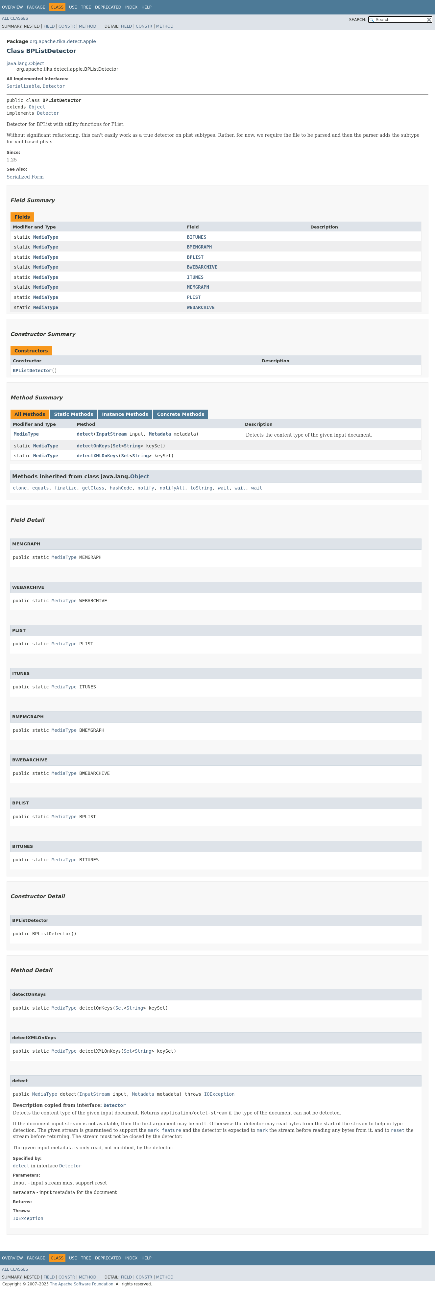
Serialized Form (25, 176)
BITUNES (196, 237)
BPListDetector (32, 370)
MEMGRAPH (198, 287)
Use (73, 7)
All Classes (15, 18)
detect (85, 434)
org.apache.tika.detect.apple (63, 41)
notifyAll (172, 487)
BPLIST (195, 257)
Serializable (23, 86)
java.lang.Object (25, 63)
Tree (86, 7)
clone (20, 487)
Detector (54, 86)
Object (37, 106)
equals (40, 487)
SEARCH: (358, 19)
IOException (219, 1094)
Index (131, 7)
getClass (93, 487)
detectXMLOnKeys (97, 455)
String (132, 445)
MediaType (45, 237)
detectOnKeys (93, 445)
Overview (12, 7)
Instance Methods (125, 414)
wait (223, 487)
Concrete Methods (181, 414)
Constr (67, 26)
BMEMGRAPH (199, 247)
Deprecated (108, 7)
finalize (65, 487)
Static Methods (73, 414)
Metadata (160, 434)
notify (145, 487)
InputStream (111, 434)
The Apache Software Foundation (81, 1284)
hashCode (121, 487)
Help (146, 7)
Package (36, 7)
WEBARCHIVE (201, 307)
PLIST (194, 297)
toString (201, 487)
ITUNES (195, 277)
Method (87, 26)
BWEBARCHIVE (202, 267)
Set (117, 445)
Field (49, 26)
